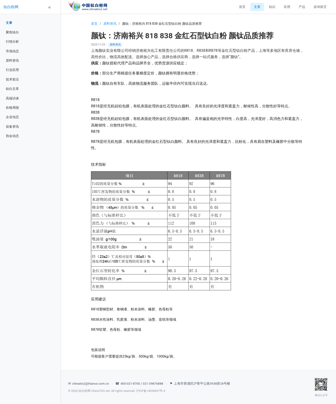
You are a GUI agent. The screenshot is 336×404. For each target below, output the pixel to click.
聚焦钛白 (12, 32)
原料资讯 (12, 60)
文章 (9, 23)
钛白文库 (12, 89)
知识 (272, 7)
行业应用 (12, 70)
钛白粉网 (11, 7)
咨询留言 (320, 7)
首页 (242, 7)
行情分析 (12, 41)
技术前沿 (12, 79)
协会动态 (12, 136)
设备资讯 (12, 126)
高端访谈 (12, 98)
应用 (287, 7)
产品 (302, 7)
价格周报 (12, 107)
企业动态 (12, 117)
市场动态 (12, 51)
